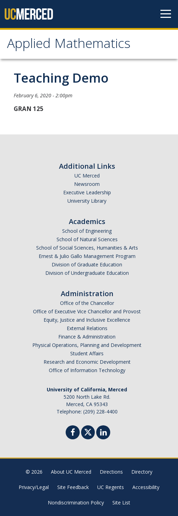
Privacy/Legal (34, 487)
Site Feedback (73, 487)
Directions (111, 471)
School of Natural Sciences (87, 239)
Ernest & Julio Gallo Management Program (87, 256)
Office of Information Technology (87, 370)
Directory (141, 471)
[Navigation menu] (165, 14)
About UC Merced (71, 471)
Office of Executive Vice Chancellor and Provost (87, 311)
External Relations (87, 328)
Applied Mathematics (69, 45)
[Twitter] (88, 431)
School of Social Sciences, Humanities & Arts (87, 247)
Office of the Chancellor (87, 303)
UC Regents (110, 487)
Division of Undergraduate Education (87, 273)
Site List (121, 502)
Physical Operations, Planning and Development (86, 345)
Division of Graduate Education (87, 264)
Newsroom (87, 184)
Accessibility (145, 487)
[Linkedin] (103, 433)
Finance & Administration (87, 336)
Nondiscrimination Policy (76, 502)
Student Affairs (87, 353)
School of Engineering (87, 231)
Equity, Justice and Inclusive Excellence (87, 319)
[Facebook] (73, 433)
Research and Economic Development (87, 361)
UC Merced (87, 175)
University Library (86, 200)
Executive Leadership (87, 192)
